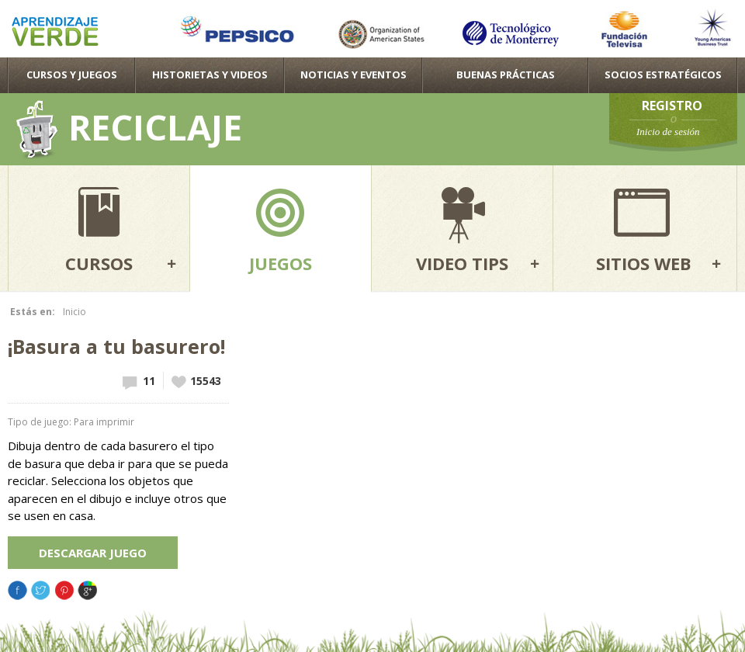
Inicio (74, 311)
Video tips (462, 263)
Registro (672, 105)
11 (149, 380)
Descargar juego (93, 552)
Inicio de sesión (668, 131)
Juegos (280, 263)
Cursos (99, 263)
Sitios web (643, 263)
